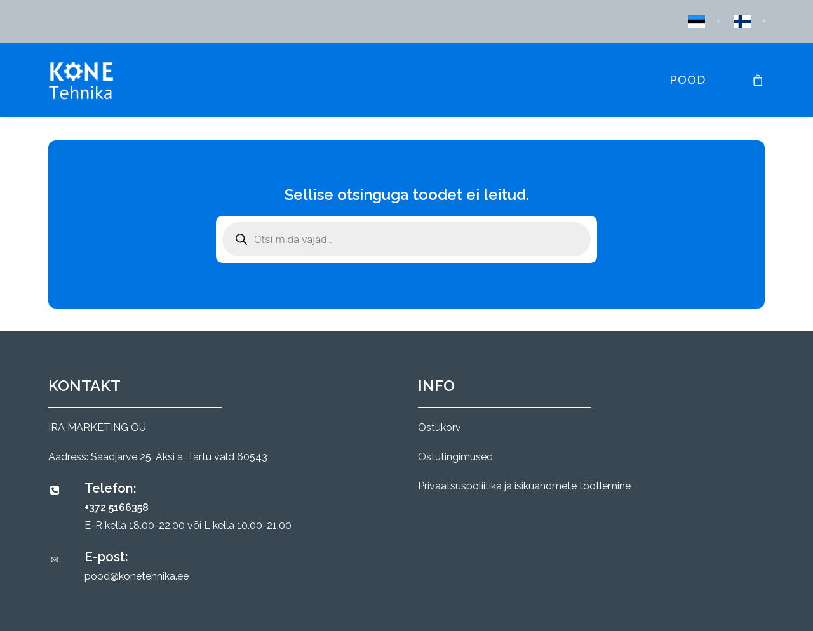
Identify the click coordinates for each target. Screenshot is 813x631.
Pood (687, 79)
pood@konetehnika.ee (136, 576)
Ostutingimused (455, 457)
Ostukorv (439, 428)
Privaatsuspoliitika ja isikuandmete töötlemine (524, 486)
